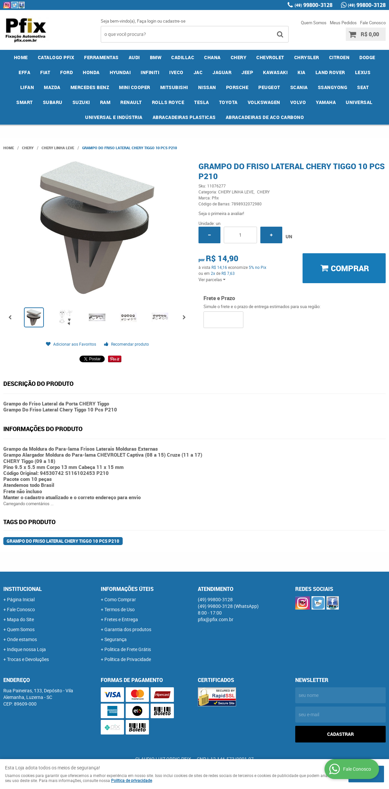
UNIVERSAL (359, 102)
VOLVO (298, 102)
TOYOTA (228, 102)
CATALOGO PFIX (56, 57)
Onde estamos (22, 639)
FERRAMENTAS (101, 57)
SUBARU (53, 102)
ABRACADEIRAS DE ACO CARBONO (265, 117)
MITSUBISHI (174, 87)
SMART (24, 102)
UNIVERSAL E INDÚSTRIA (114, 117)
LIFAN (27, 87)
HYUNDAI (120, 72)
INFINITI (150, 72)
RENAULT (131, 102)
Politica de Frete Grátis (127, 649)
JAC (198, 72)
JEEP (247, 72)
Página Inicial (21, 599)
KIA (302, 72)
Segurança (115, 639)
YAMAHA (326, 102)
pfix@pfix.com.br (215, 619)
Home (21, 57)
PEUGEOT (269, 87)
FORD (66, 72)
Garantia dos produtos (127, 629)
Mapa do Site (20, 619)
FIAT (45, 72)
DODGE (367, 57)
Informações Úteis (127, 589)
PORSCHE (237, 87)
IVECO (176, 72)
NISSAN (207, 87)
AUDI (134, 57)
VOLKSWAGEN (264, 102)
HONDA (91, 72)
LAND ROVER (330, 72)
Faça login (146, 21)
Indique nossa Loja (26, 649)
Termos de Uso (119, 609)
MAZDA (52, 87)
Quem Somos (313, 23)
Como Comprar (120, 599)
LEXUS (363, 72)
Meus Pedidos (343, 23)
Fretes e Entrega (121, 619)
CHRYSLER (306, 57)
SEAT (363, 87)
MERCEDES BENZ (89, 87)
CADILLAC (182, 57)
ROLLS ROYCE (168, 102)
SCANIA (299, 87)
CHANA (212, 57)
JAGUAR (221, 72)
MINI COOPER (134, 87)
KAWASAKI (275, 72)
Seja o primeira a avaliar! (221, 213)
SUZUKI (81, 102)
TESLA (201, 102)
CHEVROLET (270, 57)
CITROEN (339, 57)
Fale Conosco (373, 23)
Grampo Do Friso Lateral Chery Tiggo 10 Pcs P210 (63, 541)
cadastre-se (174, 21)
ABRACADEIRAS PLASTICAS (184, 117)
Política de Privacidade (127, 659)
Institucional (22, 589)
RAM (105, 102)
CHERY (239, 57)
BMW (156, 57)
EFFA (24, 72)
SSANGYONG (332, 87)
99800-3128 (313, 5)
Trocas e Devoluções (28, 659)
